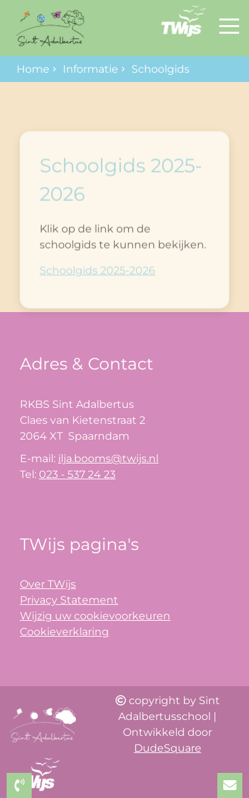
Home (33, 69)
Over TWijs (48, 584)
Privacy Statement (69, 600)
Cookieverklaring (64, 631)
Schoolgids (160, 69)
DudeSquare (167, 748)
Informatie (90, 69)
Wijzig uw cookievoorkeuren (95, 616)
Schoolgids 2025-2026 (97, 285)
